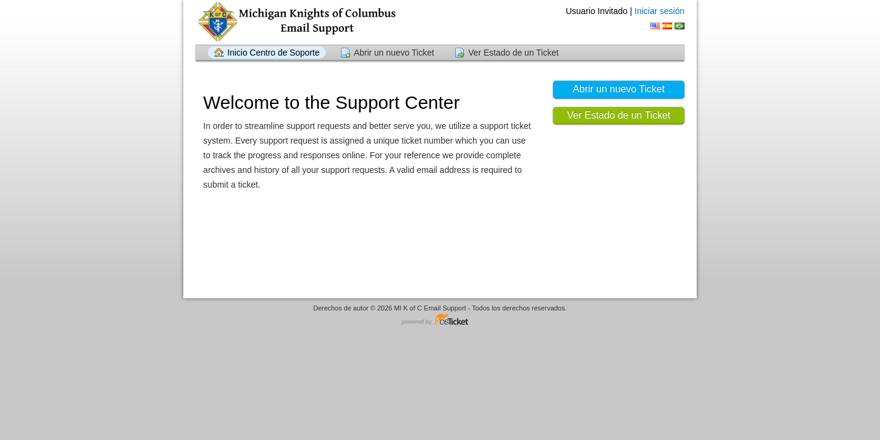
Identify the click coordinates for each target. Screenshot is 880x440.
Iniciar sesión (659, 11)
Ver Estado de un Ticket (513, 52)
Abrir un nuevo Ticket (394, 52)
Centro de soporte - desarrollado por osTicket (440, 320)
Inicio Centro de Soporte (273, 52)
